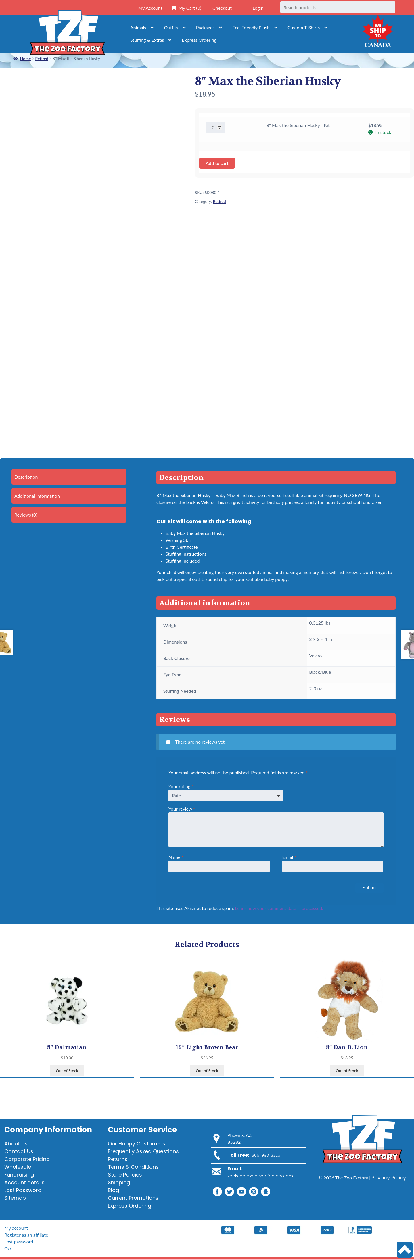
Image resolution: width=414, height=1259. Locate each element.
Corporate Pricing (27, 1159)
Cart (8, 1248)
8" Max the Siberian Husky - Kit (298, 125)
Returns (117, 1159)
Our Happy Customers (136, 1143)
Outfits (171, 27)
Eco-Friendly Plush (251, 27)
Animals (138, 27)
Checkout (222, 8)
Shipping (119, 1182)
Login (258, 8)
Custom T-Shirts (304, 27)
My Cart (186, 8)
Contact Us (18, 1151)
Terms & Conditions (133, 1166)
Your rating (180, 786)
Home (25, 58)
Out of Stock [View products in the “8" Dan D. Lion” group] (347, 1070)
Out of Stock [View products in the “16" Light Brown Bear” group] (207, 1070)
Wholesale (17, 1166)
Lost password (18, 1241)
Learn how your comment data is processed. (279, 908)
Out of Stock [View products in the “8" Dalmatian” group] (67, 1070)
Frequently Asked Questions (143, 1151)
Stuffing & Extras (147, 40)
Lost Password (22, 1190)
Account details (24, 1182)
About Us (16, 1143)
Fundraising (19, 1174)
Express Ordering (199, 40)
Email (289, 857)
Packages (205, 27)
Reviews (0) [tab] (25, 514)
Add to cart (217, 163)
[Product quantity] (215, 127)
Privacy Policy (388, 1177)
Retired (219, 201)
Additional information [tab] (37, 495)
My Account (150, 8)
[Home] (67, 34)
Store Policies (125, 1174)
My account (16, 1228)
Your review (181, 808)
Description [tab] (26, 476)
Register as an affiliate (26, 1234)
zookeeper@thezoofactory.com (260, 1176)
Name (175, 857)
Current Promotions (133, 1198)
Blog (113, 1190)
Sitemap (15, 1198)
